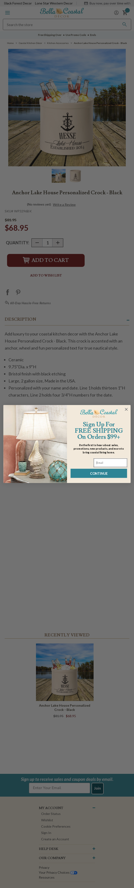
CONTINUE (99, 473)
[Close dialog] (126, 409)
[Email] (110, 463)
